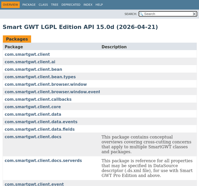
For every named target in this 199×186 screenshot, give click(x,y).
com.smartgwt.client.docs (33, 137)
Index (87, 4)
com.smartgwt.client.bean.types (40, 77)
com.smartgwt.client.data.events (41, 122)
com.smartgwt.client (27, 54)
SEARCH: (131, 14)
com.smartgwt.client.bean (33, 69)
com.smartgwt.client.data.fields (40, 129)
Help (99, 4)
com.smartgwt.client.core (33, 107)
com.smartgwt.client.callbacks (38, 99)
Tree (54, 4)
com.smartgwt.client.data (33, 114)
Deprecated (70, 4)
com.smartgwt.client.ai (30, 62)
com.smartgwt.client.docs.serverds (43, 160)
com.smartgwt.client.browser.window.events (54, 92)
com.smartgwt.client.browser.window (46, 84)
